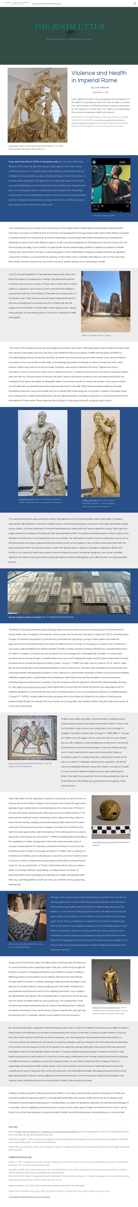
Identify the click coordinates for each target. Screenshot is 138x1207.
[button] (135, 3)
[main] (37, 147)
